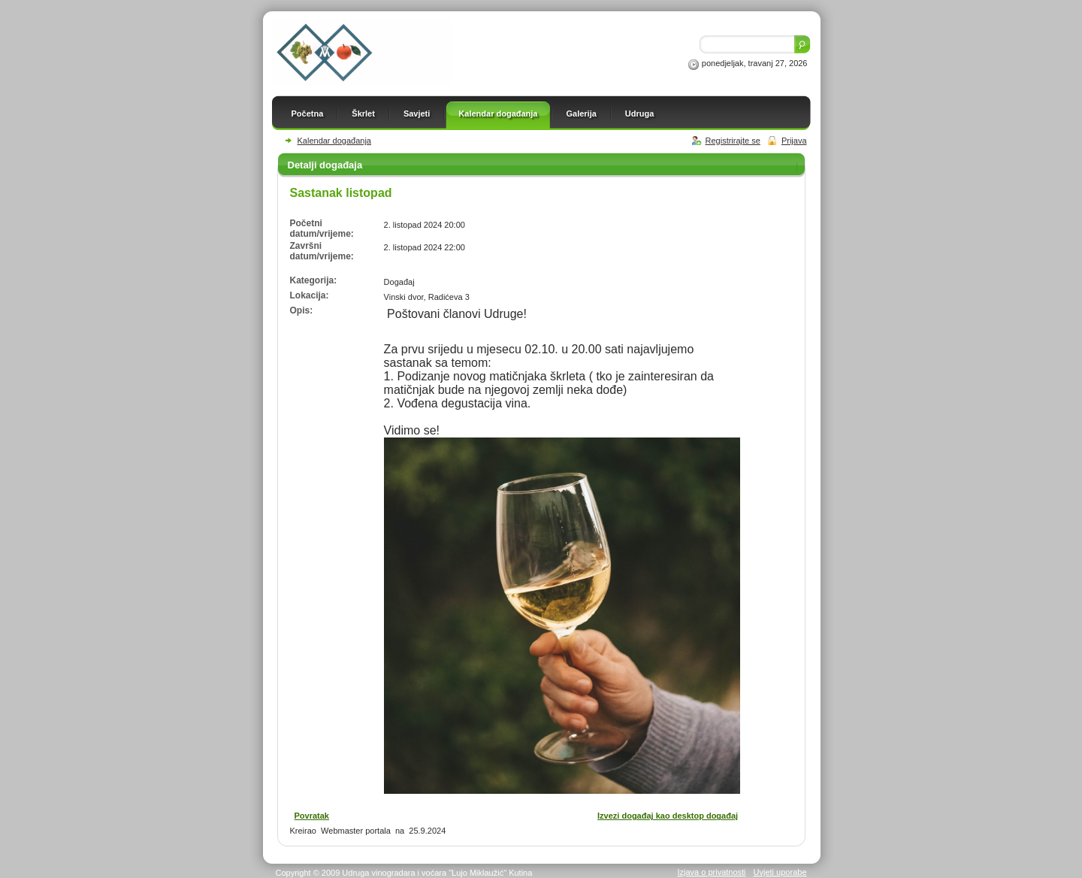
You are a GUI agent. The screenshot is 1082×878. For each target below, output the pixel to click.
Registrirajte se (733, 140)
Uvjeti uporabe (780, 871)
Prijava (794, 140)
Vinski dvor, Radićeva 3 (427, 296)
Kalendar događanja (334, 140)
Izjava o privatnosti (711, 871)
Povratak (312, 815)
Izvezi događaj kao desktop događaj (667, 815)
